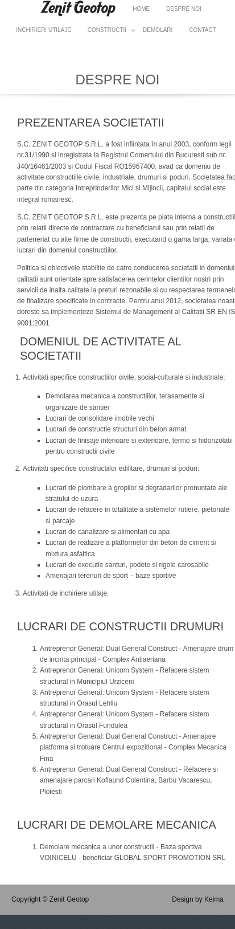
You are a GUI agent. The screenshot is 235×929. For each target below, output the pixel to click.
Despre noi (183, 9)
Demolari (157, 30)
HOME (141, 9)
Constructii (107, 32)
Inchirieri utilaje (43, 30)
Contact (202, 30)
